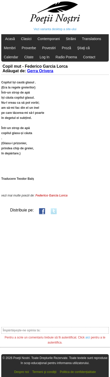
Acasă (10, 39)
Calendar (11, 57)
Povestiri (49, 48)
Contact (89, 57)
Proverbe (29, 48)
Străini (71, 39)
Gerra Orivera (40, 71)
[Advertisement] (55, 271)
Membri (10, 48)
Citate (29, 57)
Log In (44, 57)
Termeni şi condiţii (44, 372)
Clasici (26, 39)
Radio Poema (66, 57)
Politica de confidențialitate (78, 372)
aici (87, 337)
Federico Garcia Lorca (51, 195)
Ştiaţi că (83, 48)
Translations (91, 39)
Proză (66, 48)
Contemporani (49, 39)
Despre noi (21, 372)
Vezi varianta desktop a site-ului (55, 29)
